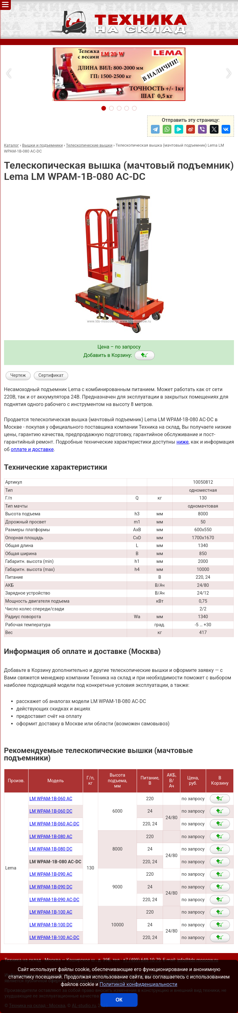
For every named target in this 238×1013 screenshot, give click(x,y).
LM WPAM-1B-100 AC (50, 912)
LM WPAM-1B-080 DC (50, 849)
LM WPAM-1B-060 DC (50, 811)
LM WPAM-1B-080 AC (50, 836)
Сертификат (51, 375)
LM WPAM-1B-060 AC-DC (54, 824)
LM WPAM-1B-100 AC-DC (54, 937)
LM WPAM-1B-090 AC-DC (54, 899)
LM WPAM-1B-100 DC (50, 925)
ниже (182, 442)
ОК (119, 999)
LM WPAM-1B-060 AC (50, 798)
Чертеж (18, 375)
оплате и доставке (32, 449)
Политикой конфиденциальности (138, 984)
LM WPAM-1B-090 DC (50, 887)
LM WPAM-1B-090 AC (50, 874)
